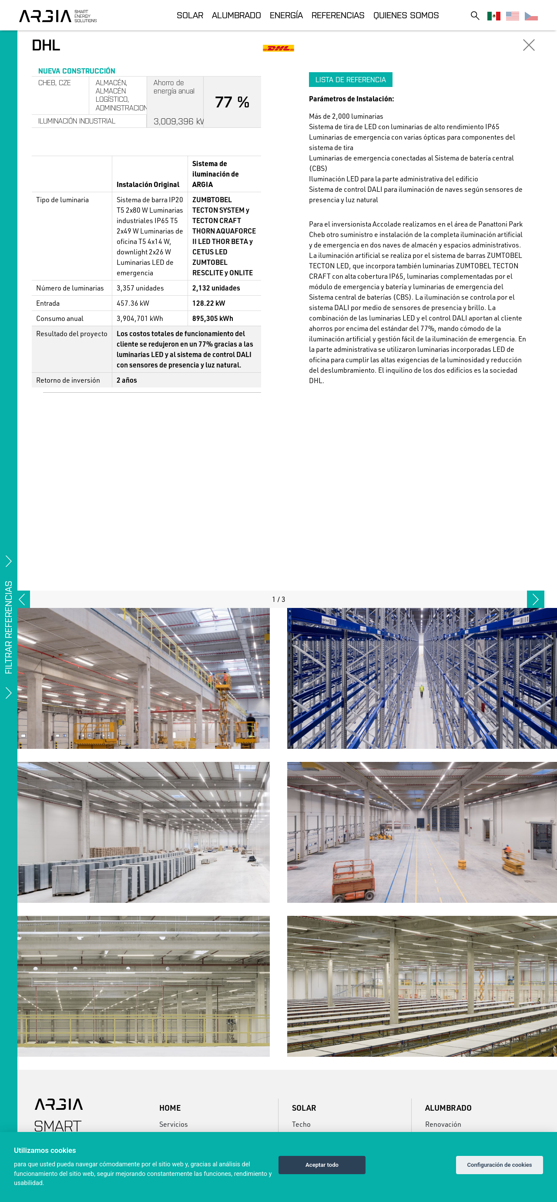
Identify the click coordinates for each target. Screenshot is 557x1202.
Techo (301, 1124)
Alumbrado (236, 15)
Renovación (443, 1124)
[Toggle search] (475, 15)
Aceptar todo (322, 1165)
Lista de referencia (350, 79)
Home (170, 1107)
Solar (190, 15)
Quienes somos (406, 15)
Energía (286, 15)
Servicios (173, 1124)
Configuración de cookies (499, 1165)
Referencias (338, 15)
